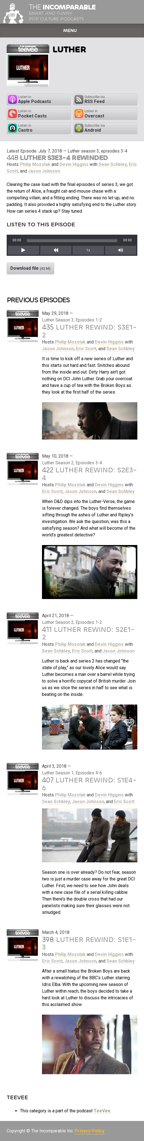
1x (88, 250)
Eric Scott (86, 348)
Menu (70, 30)
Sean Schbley (113, 164)
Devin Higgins (73, 164)
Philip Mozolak (35, 164)
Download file (30, 268)
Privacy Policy (90, 1130)
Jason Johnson (44, 171)
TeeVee (102, 1110)
